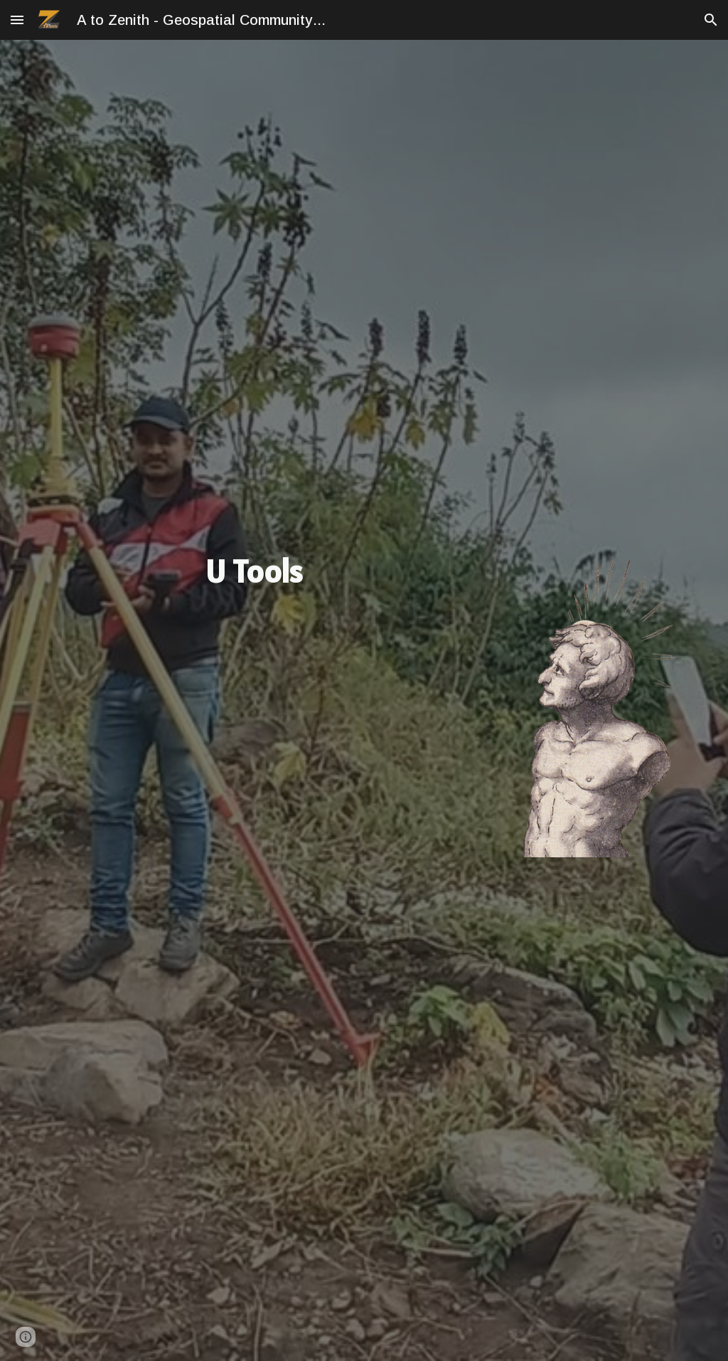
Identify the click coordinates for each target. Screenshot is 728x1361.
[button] (17, 19)
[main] (254, 572)
